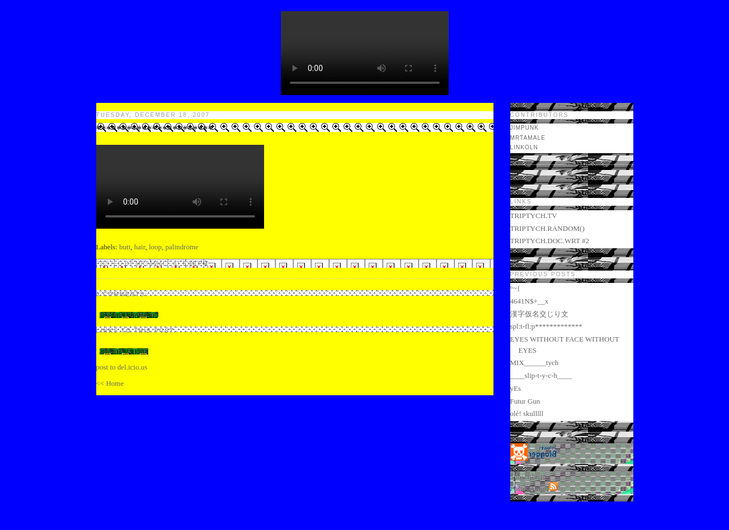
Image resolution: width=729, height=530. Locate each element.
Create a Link (124, 351)
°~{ (515, 288)
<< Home (110, 383)
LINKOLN (524, 147)
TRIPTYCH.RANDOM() (547, 228)
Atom (538, 488)
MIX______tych (534, 362)
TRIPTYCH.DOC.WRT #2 (550, 240)
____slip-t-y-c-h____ (541, 375)
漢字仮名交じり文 (539, 314)
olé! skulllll (527, 413)
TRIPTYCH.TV (533, 215)
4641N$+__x (529, 301)
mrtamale (527, 138)
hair (139, 247)
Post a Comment (129, 315)
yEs (515, 388)
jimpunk (524, 128)
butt (124, 247)
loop (155, 247)
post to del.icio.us (122, 367)
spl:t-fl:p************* (546, 326)
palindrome (182, 247)
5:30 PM (195, 264)
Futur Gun (525, 401)
